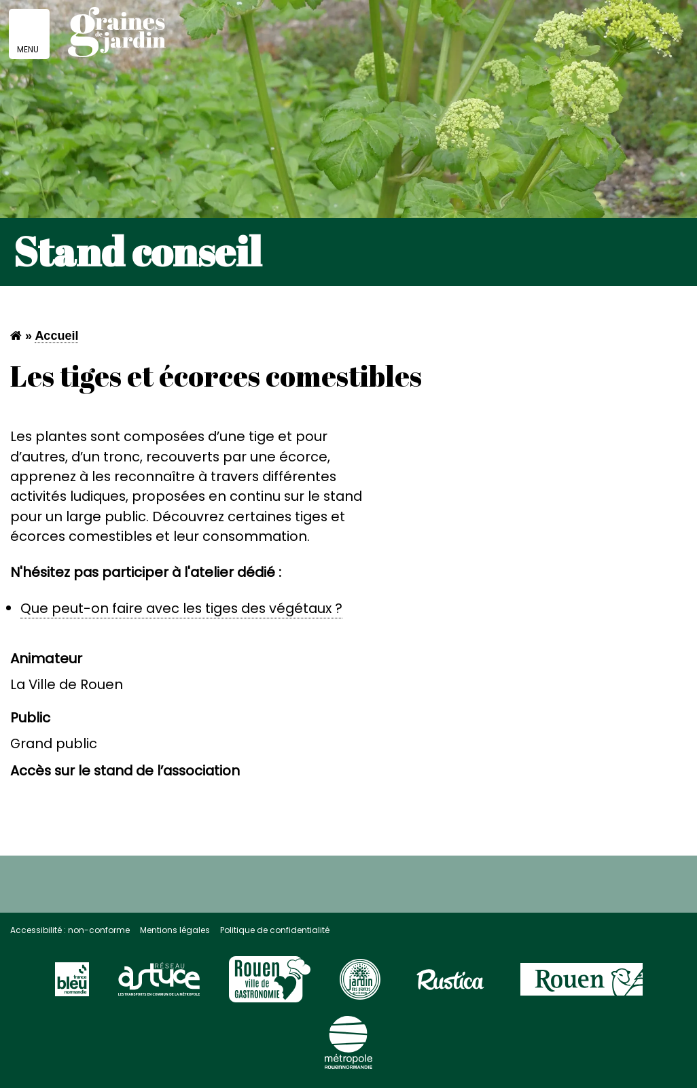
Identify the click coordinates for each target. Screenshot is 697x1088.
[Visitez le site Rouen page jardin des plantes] (360, 985)
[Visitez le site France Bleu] (72, 985)
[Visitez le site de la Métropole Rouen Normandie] (348, 1048)
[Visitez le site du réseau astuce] (159, 985)
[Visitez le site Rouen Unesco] (269, 985)
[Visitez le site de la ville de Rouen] (581, 985)
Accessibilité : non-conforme (70, 930)
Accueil (56, 336)
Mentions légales (175, 930)
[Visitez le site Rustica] (450, 985)
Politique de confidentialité (274, 930)
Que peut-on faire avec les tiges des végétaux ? (181, 608)
